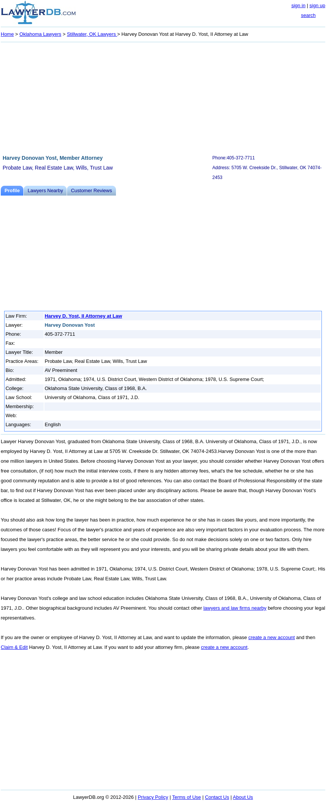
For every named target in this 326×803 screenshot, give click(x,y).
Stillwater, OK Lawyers (92, 34)
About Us (243, 797)
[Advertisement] (163, 97)
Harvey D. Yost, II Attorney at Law (83, 316)
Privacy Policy (153, 797)
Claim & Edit (14, 647)
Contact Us (217, 797)
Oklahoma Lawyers (40, 34)
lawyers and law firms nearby (235, 608)
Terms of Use (186, 797)
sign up (317, 5)
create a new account (271, 637)
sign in (298, 5)
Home (7, 34)
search (308, 15)
